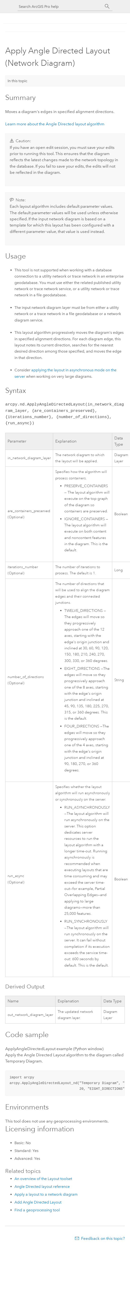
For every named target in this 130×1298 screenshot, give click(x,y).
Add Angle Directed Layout (37, 1202)
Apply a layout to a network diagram (46, 1194)
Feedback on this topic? (103, 1238)
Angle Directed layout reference (42, 1186)
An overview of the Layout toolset (43, 1178)
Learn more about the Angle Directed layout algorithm (54, 124)
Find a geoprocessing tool (37, 1210)
